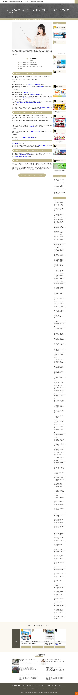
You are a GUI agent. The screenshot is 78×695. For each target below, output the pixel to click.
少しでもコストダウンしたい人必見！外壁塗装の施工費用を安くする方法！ (59, 311)
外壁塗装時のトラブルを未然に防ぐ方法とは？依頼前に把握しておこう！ (59, 449)
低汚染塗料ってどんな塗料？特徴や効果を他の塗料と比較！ (59, 372)
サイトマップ (50, 688)
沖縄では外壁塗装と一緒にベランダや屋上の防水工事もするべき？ (59, 401)
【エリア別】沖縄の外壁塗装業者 (34, 688)
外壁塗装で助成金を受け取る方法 (59, 599)
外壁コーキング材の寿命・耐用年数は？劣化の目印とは (59, 218)
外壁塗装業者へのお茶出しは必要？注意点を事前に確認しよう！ (59, 288)
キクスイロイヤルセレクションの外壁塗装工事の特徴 (28, 64)
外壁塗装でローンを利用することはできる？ (59, 538)
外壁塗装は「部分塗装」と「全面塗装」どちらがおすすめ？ (59, 265)
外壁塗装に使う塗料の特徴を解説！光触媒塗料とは (59, 520)
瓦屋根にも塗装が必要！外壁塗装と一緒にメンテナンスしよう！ (59, 330)
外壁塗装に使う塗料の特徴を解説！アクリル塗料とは (59, 523)
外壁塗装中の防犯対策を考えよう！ (59, 603)
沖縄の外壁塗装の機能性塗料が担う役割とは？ (59, 480)
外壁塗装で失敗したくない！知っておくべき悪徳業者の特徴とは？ (59, 362)
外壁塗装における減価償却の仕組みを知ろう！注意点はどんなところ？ (59, 303)
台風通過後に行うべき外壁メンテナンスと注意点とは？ (59, 232)
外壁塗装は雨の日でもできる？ (58, 574)
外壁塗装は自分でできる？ (58, 616)
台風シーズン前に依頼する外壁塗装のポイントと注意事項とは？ (59, 236)
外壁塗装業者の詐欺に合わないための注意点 (59, 588)
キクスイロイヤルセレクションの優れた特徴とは (27, 62)
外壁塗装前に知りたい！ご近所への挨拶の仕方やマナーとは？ (59, 325)
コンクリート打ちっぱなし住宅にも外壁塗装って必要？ (59, 440)
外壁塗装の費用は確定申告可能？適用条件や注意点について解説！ (59, 293)
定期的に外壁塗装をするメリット (59, 531)
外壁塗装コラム (25, 688)
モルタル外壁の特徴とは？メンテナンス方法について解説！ (59, 411)
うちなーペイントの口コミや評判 (59, 189)
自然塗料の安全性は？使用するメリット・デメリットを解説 (59, 209)
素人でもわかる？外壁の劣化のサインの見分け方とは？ (59, 284)
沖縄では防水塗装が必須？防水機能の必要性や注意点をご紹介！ (59, 354)
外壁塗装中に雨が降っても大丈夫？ (59, 581)
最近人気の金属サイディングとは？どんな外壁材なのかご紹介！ (59, 316)
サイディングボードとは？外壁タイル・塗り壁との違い (59, 205)
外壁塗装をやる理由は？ (58, 618)
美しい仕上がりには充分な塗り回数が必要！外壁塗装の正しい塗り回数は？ (59, 255)
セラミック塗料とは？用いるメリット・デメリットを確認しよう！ (59, 468)
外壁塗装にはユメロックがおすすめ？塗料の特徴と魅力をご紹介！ (59, 392)
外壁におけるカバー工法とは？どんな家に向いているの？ (58, 397)
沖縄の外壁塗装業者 (19, 688)
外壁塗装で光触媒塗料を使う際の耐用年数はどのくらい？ (59, 202)
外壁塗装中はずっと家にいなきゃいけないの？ (59, 592)
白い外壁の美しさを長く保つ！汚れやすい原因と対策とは (59, 227)
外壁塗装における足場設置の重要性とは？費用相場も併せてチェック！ (59, 275)
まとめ (20, 68)
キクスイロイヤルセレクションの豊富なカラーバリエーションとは (30, 66)
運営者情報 (54, 688)
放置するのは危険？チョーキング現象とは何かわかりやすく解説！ (59, 367)
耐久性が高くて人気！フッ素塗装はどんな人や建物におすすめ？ (59, 377)
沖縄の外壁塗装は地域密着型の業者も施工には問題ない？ (59, 477)
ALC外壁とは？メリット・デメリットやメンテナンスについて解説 (59, 421)
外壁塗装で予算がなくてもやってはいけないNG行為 (59, 556)
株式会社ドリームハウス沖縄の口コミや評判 (59, 180)
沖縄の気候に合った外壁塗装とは (59, 498)
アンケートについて (43, 688)
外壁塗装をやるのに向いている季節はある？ (59, 545)
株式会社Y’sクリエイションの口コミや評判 (59, 193)
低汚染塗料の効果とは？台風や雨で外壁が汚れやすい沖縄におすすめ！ (59, 339)
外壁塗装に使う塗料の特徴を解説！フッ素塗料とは (59, 527)
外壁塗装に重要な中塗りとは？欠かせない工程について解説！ (59, 387)
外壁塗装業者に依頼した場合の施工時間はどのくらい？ (59, 610)
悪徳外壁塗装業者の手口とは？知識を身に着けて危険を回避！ (59, 464)
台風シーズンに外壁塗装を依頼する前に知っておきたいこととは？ (59, 241)
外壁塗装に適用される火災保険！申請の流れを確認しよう (59, 358)
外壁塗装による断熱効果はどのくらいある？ (59, 570)
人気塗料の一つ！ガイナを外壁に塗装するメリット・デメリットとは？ (59, 444)
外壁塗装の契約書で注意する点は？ (59, 567)
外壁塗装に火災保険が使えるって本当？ (59, 577)
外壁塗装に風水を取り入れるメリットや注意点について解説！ (59, 298)
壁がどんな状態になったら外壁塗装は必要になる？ (59, 549)
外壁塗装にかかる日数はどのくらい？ (59, 559)
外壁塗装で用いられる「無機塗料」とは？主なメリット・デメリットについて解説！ (59, 280)
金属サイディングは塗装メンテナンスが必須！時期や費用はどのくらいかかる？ (59, 214)
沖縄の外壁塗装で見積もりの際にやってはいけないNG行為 (59, 487)
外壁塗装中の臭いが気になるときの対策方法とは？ (59, 595)
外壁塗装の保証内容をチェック (59, 502)
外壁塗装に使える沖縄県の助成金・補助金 (59, 509)
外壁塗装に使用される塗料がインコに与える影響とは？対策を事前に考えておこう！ (59, 270)
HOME (14, 688)
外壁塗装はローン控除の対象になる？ (59, 563)
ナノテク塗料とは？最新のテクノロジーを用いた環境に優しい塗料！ (59, 459)
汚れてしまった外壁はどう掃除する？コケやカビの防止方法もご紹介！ (59, 406)
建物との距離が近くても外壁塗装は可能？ (59, 321)
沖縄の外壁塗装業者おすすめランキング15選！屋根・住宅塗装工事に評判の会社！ (37, 685)
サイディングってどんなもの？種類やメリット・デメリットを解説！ (59, 416)
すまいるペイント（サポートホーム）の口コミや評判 (59, 186)
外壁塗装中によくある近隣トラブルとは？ (59, 585)
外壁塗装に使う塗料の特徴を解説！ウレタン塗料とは (59, 534)
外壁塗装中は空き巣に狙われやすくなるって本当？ (59, 606)
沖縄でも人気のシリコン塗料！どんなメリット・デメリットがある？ (59, 349)
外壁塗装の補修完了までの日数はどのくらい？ (59, 552)
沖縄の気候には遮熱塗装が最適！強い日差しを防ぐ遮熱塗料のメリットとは (59, 334)
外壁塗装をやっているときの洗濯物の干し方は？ (59, 541)
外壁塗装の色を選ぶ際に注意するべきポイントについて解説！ (59, 431)
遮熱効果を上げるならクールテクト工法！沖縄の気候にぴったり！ (59, 344)
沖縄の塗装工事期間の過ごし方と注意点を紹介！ (59, 473)
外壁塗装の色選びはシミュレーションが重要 (59, 516)
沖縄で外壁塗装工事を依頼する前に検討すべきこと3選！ (59, 491)
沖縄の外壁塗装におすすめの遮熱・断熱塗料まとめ (59, 484)
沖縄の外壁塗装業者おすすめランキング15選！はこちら (33, 175)
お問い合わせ (59, 688)
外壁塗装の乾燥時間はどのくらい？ (59, 613)
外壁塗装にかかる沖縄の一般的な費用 (59, 513)
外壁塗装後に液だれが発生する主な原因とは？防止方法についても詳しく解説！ (59, 260)
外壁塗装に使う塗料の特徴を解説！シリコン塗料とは (59, 505)
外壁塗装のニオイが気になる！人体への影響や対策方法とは (59, 382)
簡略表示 (32, 60)
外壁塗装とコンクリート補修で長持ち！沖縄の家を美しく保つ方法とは (59, 246)
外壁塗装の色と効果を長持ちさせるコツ (59, 495)
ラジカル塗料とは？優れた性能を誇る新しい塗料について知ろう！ (59, 454)
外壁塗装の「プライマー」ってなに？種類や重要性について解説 (59, 222)
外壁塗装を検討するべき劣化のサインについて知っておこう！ (59, 426)
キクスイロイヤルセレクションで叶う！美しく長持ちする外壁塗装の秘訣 (59, 250)
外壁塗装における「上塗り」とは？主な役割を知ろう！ (59, 307)
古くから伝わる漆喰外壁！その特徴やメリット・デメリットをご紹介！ (59, 436)
